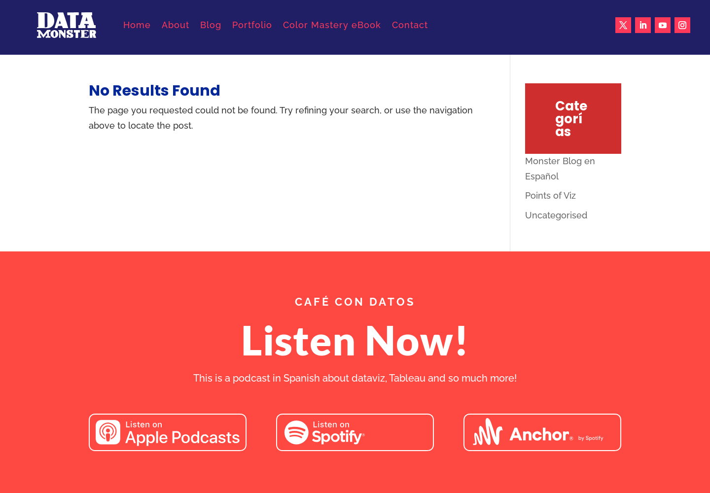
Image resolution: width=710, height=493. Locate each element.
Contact (410, 25)
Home (137, 25)
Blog (210, 25)
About (175, 25)
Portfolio (252, 25)
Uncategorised (556, 215)
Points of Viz (550, 195)
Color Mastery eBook (332, 25)
